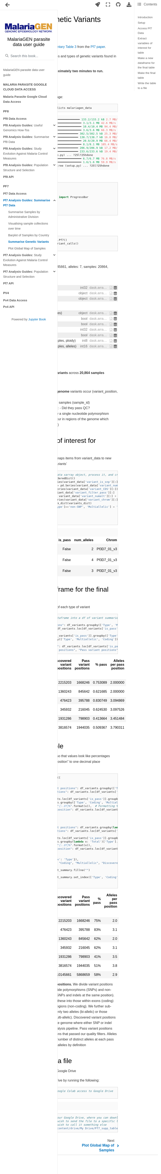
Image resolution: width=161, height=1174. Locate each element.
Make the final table (147, 75)
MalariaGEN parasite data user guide (24, 72)
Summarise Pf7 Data (26, 203)
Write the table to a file (147, 85)
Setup (141, 22)
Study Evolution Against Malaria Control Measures (25, 153)
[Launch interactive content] (97, 5)
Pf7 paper (98, 47)
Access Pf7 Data (145, 31)
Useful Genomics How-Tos (22, 128)
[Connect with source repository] (118, 5)
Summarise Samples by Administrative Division (24, 214)
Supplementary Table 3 (59, 47)
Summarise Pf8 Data (26, 139)
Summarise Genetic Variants (28, 241)
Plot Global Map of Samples (26, 248)
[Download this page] (129, 5)
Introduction (145, 17)
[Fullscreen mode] (108, 5)
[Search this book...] (28, 56)
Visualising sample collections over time (28, 226)
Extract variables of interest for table (145, 45)
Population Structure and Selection (25, 167)
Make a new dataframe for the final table (146, 63)
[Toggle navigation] (7, 5)
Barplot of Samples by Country (28, 235)
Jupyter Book (37, 319)
